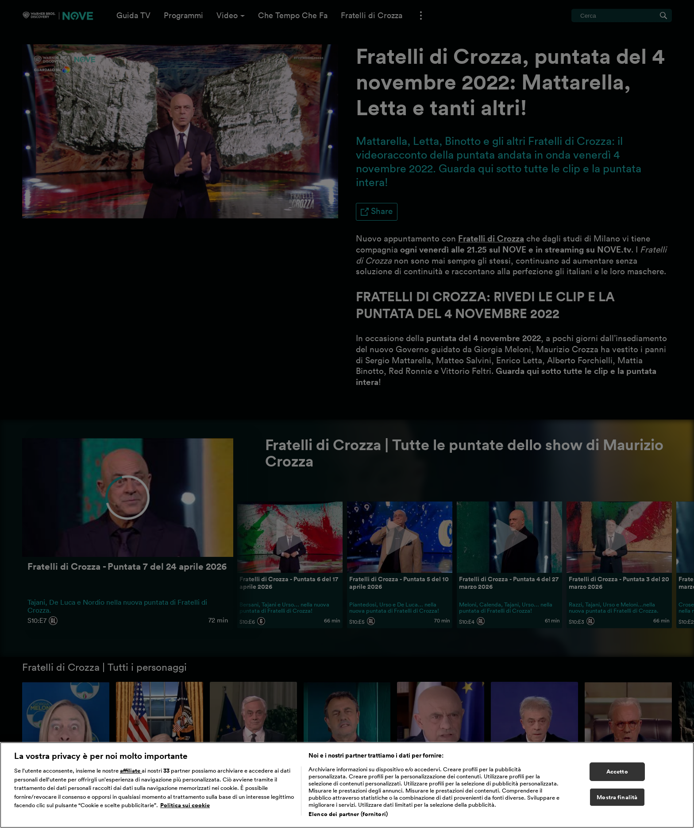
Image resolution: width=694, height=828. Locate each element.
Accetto (617, 772)
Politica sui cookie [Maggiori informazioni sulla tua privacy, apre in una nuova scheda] (185, 806)
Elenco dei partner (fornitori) (348, 814)
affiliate (131, 771)
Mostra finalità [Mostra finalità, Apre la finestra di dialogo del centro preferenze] (617, 797)
